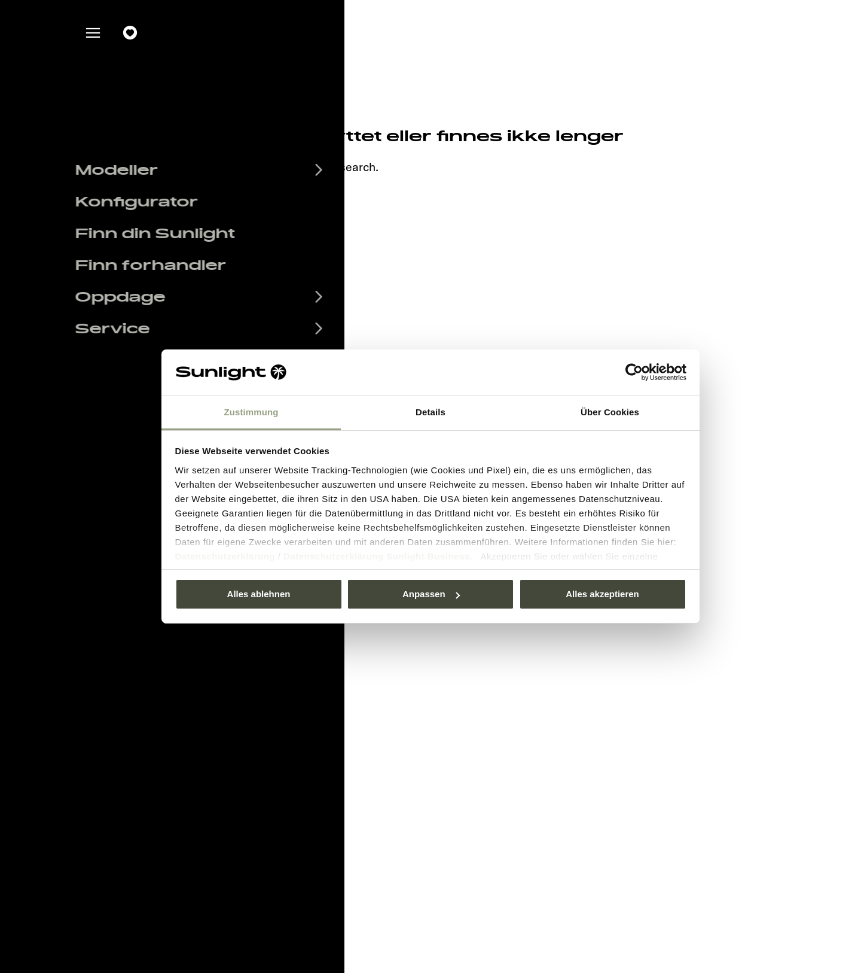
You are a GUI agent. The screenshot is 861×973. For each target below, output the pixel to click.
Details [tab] (430, 412)
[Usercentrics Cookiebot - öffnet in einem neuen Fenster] (634, 372)
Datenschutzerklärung (225, 556)
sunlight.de (228, 166)
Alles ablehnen (259, 594)
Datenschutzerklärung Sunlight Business (376, 556)
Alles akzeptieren (602, 594)
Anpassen (431, 594)
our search (347, 166)
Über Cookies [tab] (610, 412)
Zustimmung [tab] (251, 412)
